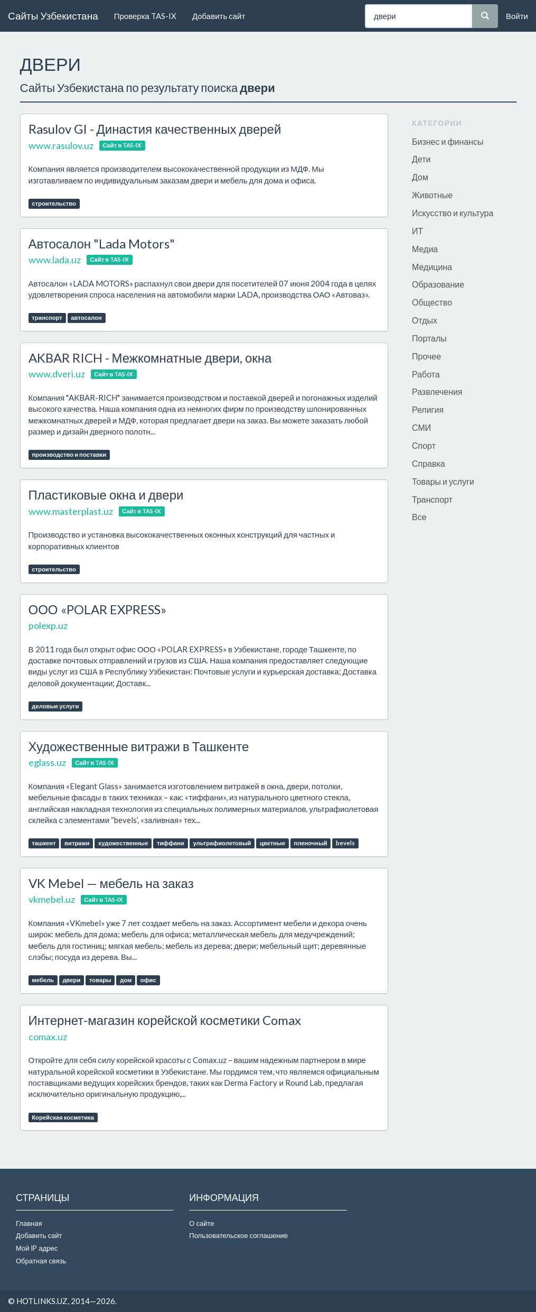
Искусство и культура (452, 213)
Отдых (424, 320)
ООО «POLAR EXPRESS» (97, 609)
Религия (428, 409)
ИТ (417, 231)
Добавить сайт (218, 16)
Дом (420, 177)
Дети (421, 159)
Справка (428, 463)
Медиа (425, 249)
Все (419, 517)
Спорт (424, 445)
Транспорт (432, 499)
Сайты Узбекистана (53, 16)
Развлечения (437, 391)
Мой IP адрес (37, 1248)
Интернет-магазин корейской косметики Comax (165, 1020)
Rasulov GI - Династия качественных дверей (155, 128)
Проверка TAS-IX (145, 16)
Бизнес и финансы (448, 141)
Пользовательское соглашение (238, 1235)
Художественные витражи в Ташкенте (139, 746)
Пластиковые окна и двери (106, 494)
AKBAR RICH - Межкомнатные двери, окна (150, 357)
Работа (426, 374)
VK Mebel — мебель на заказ (111, 883)
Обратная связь (41, 1260)
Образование (438, 284)
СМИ (421, 427)
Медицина (432, 267)
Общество (432, 302)
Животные (432, 195)
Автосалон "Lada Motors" (102, 243)
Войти (517, 16)
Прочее (426, 356)
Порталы (429, 338)
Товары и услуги (443, 481)
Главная (29, 1223)
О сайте (201, 1223)
